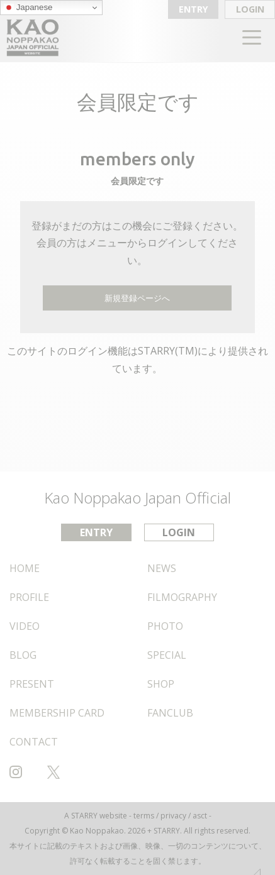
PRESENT (31, 684)
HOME (24, 568)
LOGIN (250, 9)
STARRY (84, 815)
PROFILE (29, 597)
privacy (173, 815)
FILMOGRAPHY (182, 597)
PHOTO (165, 626)
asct (200, 815)
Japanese (28, 8)
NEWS (161, 568)
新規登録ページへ (137, 298)
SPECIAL (166, 655)
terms (143, 815)
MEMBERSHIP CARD (56, 713)
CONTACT (33, 742)
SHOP (160, 684)
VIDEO (24, 626)
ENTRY (193, 9)
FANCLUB (170, 713)
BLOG (22, 655)
